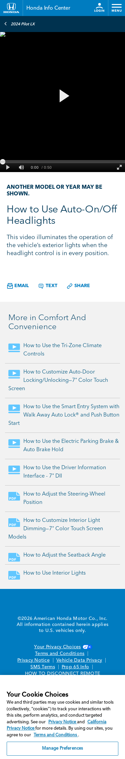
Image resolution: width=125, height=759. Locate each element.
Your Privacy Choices (62, 647)
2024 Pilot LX (19, 23)
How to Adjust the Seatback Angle (64, 555)
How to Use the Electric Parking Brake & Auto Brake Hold (71, 446)
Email (18, 286)
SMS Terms (42, 667)
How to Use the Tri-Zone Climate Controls (62, 350)
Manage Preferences (62, 748)
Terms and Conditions (59, 653)
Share (78, 286)
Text (47, 286)
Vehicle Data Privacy (79, 660)
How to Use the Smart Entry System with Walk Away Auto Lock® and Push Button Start (63, 415)
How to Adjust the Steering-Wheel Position (64, 498)
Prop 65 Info (75, 667)
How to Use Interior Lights (54, 573)
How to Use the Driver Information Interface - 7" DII (64, 472)
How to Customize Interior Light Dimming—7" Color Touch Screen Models (55, 529)
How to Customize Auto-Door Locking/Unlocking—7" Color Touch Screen (58, 380)
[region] (62, 717)
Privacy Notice (33, 660)
